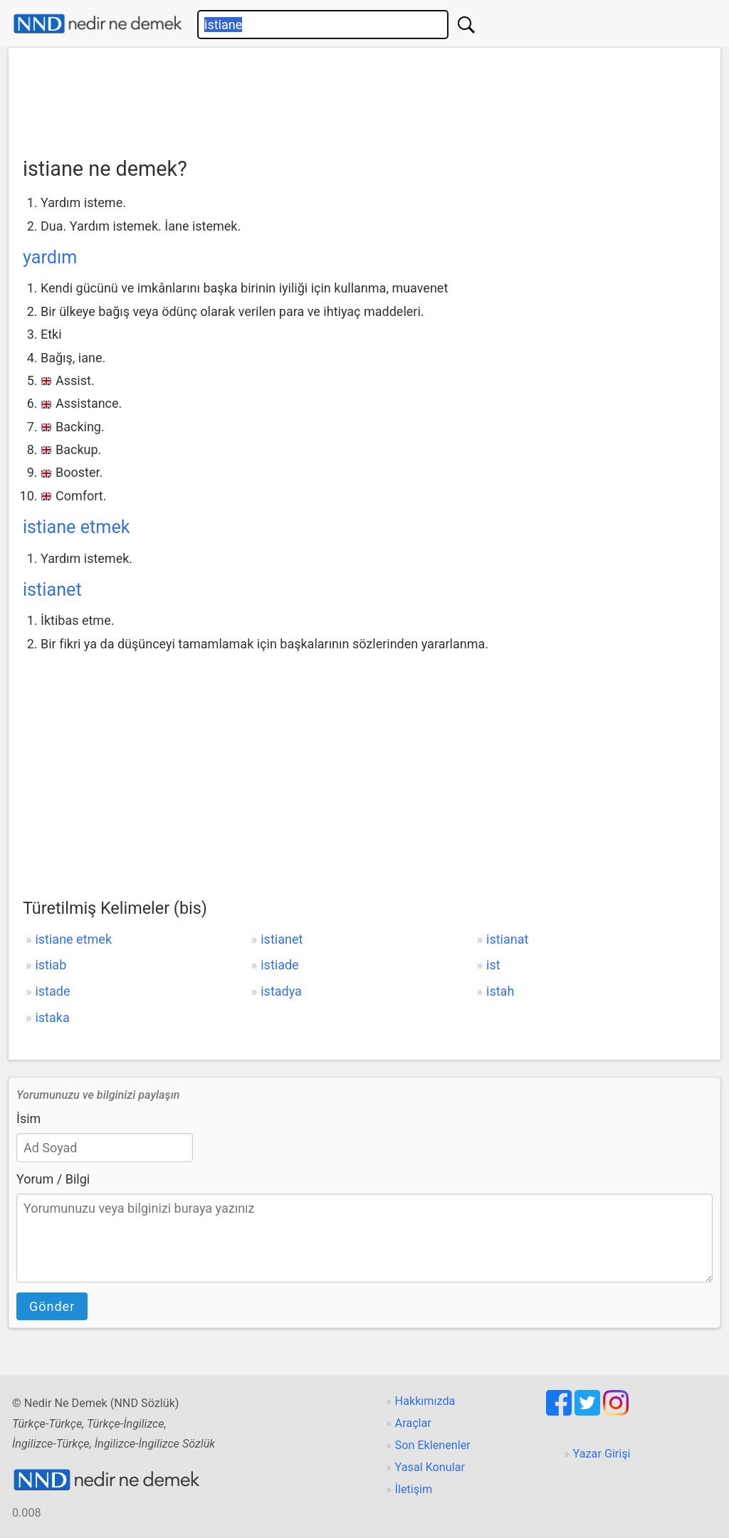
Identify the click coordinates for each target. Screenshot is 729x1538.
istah (500, 991)
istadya (281, 991)
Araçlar (413, 1423)
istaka (52, 1017)
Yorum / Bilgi (53, 1178)
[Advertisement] (364, 97)
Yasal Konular (430, 1467)
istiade (279, 964)
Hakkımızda (425, 1401)
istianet (52, 589)
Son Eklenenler (433, 1445)
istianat (507, 939)
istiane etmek (76, 527)
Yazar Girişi (602, 1453)
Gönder (52, 1306)
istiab (50, 964)
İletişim (414, 1489)
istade (52, 991)
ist (493, 964)
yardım (50, 257)
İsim (28, 1118)
